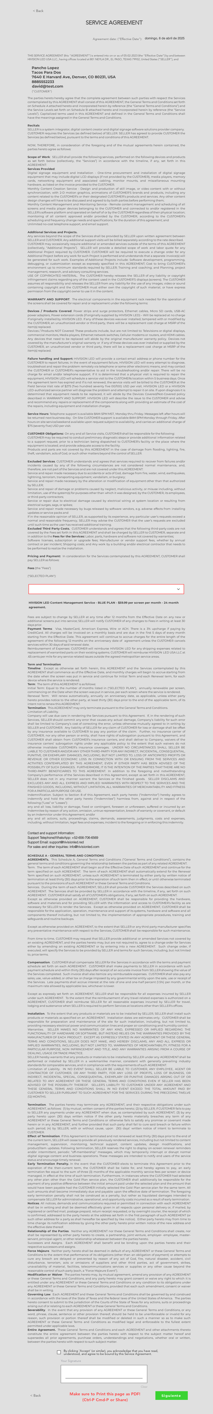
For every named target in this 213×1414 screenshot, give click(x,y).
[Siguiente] (171, 1395)
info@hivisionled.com (84, 847)
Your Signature (71, 1361)
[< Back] (47, 11)
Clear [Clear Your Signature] (144, 1386)
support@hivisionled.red (66, 842)
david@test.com (47, 86)
